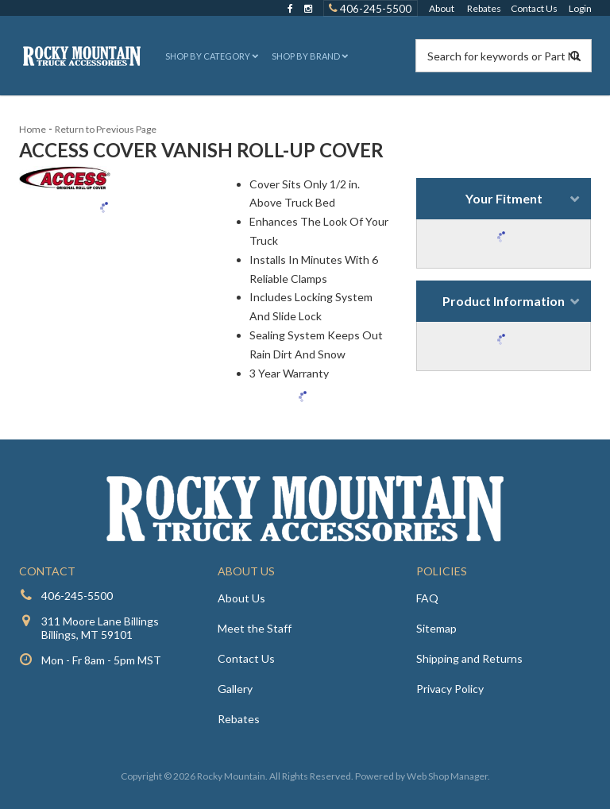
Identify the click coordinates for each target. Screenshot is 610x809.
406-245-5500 (77, 595)
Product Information (503, 300)
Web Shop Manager (447, 776)
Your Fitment (503, 198)
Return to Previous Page (105, 129)
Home (32, 129)
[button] (210, 56)
